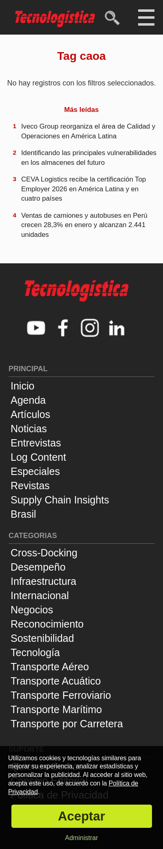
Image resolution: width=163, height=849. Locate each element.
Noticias (29, 428)
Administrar (81, 837)
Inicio (22, 386)
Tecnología (35, 652)
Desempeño (38, 567)
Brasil (23, 514)
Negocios (32, 609)
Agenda (28, 400)
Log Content (38, 457)
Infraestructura (43, 581)
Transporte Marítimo (56, 709)
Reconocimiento (47, 624)
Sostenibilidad (42, 638)
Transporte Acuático (56, 681)
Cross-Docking (44, 552)
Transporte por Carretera (67, 723)
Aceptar (81, 816)
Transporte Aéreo (50, 666)
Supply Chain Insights (60, 499)
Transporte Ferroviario (61, 695)
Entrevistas (36, 443)
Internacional (40, 595)
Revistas (30, 485)
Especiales (35, 471)
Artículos (30, 414)
